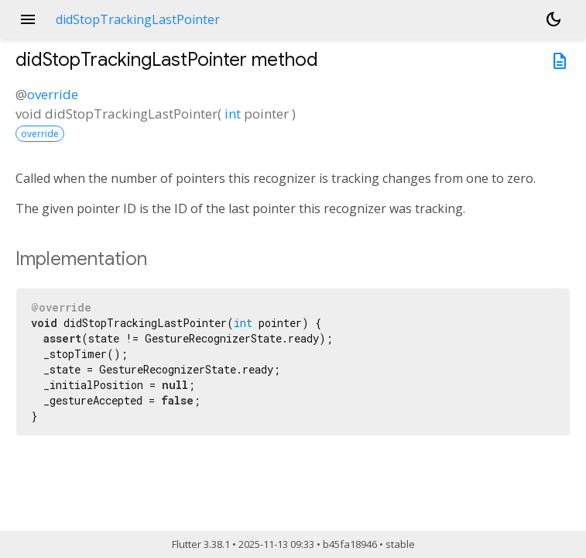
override (52, 94)
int (232, 113)
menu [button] (28, 19)
